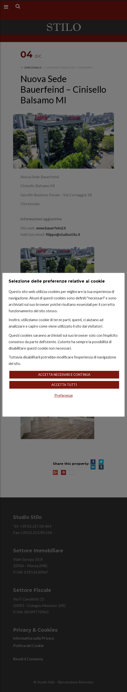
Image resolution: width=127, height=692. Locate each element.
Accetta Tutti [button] (64, 385)
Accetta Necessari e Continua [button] (64, 375)
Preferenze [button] (63, 395)
